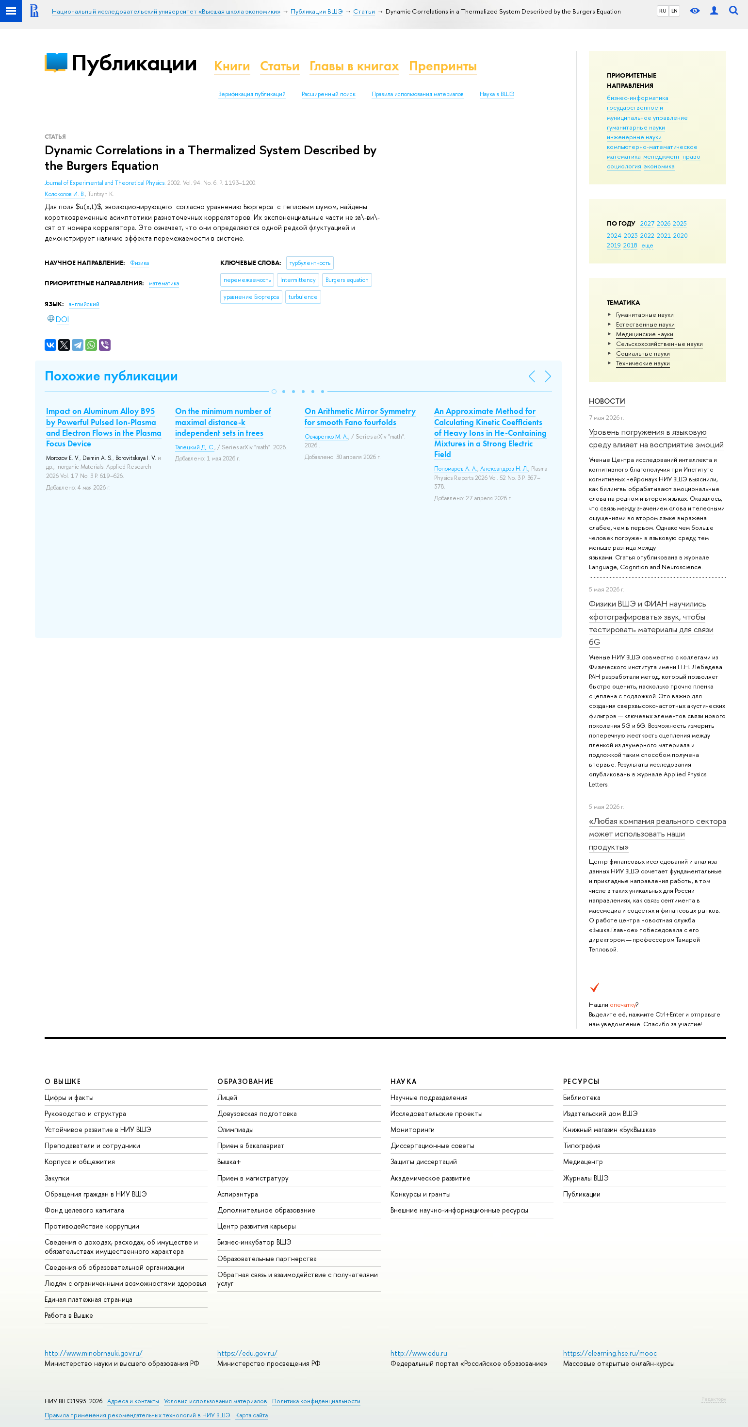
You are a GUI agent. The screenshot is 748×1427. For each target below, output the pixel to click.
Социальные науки (643, 353)
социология (624, 166)
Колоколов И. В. (65, 194)
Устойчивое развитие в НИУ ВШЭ (98, 1129)
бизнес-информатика (637, 97)
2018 (630, 245)
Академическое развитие (430, 1177)
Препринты (443, 65)
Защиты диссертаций (423, 1161)
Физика (139, 263)
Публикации (134, 62)
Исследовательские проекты (436, 1113)
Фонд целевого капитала (84, 1209)
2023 (631, 235)
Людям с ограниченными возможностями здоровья (125, 1283)
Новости (607, 401)
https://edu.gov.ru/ (247, 1353)
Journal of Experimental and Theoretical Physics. (106, 183)
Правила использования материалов (418, 94)
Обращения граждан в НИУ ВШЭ (96, 1193)
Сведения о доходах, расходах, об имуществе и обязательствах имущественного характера (121, 1246)
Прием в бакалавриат (251, 1145)
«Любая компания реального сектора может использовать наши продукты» (657, 833)
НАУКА (403, 1081)
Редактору (713, 1398)
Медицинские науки (644, 333)
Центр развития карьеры (256, 1225)
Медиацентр (583, 1161)
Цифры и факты (69, 1097)
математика (624, 156)
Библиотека (582, 1097)
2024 (614, 235)
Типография (582, 1145)
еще (647, 245)
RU (663, 10)
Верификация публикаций (252, 94)
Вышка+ (229, 1161)
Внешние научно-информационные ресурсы (459, 1209)
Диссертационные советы (432, 1145)
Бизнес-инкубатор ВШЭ (254, 1242)
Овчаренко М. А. (326, 437)
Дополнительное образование (266, 1209)
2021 (664, 235)
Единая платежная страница (88, 1299)
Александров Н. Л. (504, 469)
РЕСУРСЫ (581, 1081)
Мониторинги (412, 1129)
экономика (659, 166)
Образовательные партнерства (267, 1258)
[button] (274, 391)
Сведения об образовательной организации (114, 1267)
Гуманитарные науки (645, 314)
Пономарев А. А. (455, 469)
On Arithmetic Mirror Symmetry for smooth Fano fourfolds (360, 416)
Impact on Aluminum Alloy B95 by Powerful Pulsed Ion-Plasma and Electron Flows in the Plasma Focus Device (104, 427)
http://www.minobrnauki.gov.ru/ (94, 1353)
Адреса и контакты (133, 1401)
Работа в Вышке (69, 1315)
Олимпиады (235, 1129)
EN (674, 10)
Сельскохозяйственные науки (659, 343)
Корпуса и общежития (80, 1161)
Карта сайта (251, 1415)
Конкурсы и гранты (420, 1193)
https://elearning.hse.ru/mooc (610, 1353)
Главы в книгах (354, 65)
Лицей (227, 1097)
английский (84, 304)
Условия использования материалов (215, 1401)
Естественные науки (645, 324)
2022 (647, 235)
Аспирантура (237, 1193)
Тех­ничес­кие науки (643, 363)
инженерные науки (634, 136)
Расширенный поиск (329, 94)
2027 (647, 223)
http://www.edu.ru (418, 1353)
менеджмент (661, 156)
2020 (680, 235)
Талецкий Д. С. (194, 447)
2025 (680, 223)
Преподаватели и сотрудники (92, 1145)
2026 (663, 223)
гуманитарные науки (636, 127)
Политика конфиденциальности (316, 1401)
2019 (614, 245)
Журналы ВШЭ (586, 1177)
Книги (232, 65)
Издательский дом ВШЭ (600, 1113)
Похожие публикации (111, 375)
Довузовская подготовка (257, 1113)
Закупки (57, 1177)
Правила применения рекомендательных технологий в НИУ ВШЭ (137, 1415)
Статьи (280, 65)
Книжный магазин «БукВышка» (609, 1129)
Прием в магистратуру (253, 1177)
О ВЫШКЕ (63, 1081)
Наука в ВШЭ (497, 94)
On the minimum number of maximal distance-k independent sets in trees (223, 422)
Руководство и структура (85, 1113)
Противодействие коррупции (92, 1225)
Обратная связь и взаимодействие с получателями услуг (297, 1279)
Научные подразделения (429, 1097)
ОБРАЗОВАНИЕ (245, 1081)
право (691, 156)
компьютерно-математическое (652, 146)
